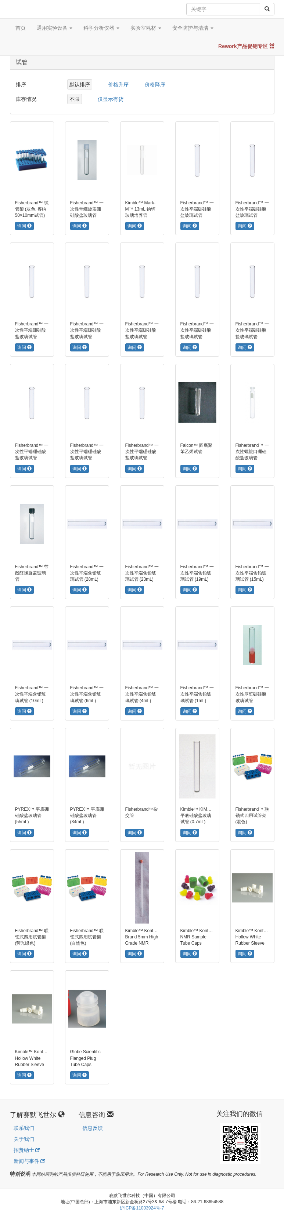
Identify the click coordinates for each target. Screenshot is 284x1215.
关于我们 (24, 1139)
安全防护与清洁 (192, 28)
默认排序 (79, 84)
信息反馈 (92, 1128)
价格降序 (155, 84)
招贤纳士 (27, 1150)
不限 (74, 99)
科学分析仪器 (101, 28)
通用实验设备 (55, 28)
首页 (20, 28)
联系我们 (24, 1128)
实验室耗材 (145, 28)
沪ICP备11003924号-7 (142, 1208)
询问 (24, 226)
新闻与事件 (29, 1161)
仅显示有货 (110, 99)
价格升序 (118, 84)
